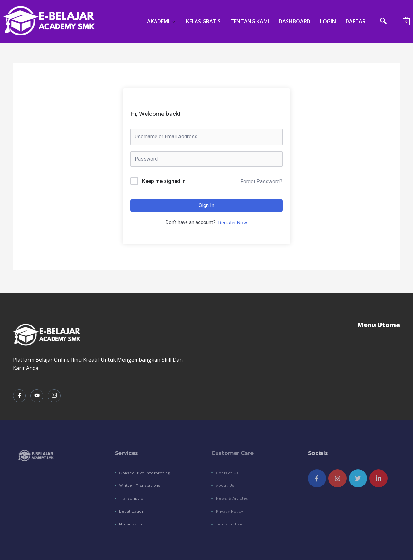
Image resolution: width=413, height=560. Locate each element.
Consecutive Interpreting (144, 472)
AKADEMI (161, 21)
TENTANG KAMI (249, 21)
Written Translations (139, 485)
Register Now (232, 222)
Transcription (132, 498)
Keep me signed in (164, 181)
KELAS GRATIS (203, 21)
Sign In (206, 205)
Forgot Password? (261, 181)
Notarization (131, 524)
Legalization (131, 511)
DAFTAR (356, 21)
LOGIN (328, 21)
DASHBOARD (294, 21)
